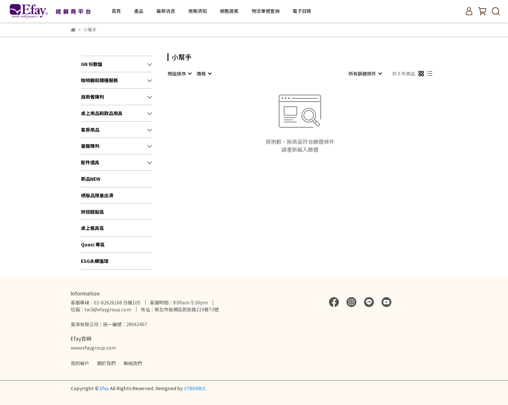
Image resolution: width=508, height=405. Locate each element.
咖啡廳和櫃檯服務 (99, 80)
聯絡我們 (133, 363)
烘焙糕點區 (92, 211)
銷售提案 (229, 11)
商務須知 (197, 11)
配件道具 (90, 162)
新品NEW (90, 178)
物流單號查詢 (265, 11)
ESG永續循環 (94, 261)
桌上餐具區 (92, 228)
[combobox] (179, 73)
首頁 (116, 11)
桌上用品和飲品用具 (102, 113)
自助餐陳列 (92, 96)
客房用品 (90, 129)
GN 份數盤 (91, 64)
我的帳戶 (80, 363)
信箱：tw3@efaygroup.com (101, 309)
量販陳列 (90, 145)
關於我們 (106, 363)
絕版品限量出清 (97, 195)
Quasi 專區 (93, 244)
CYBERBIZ (194, 388)
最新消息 (166, 11)
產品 (138, 11)
